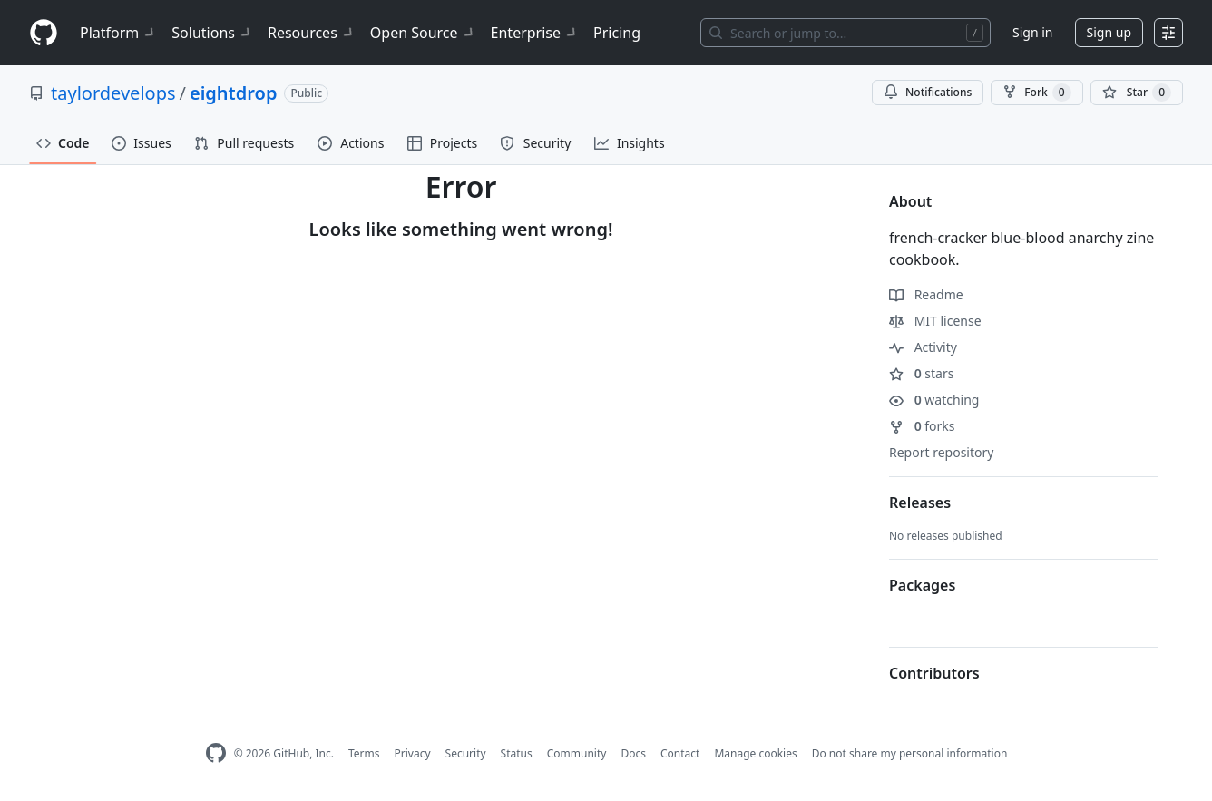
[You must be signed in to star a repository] (1136, 92)
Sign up (1109, 32)
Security (465, 753)
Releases (920, 503)
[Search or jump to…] (845, 32)
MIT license (935, 320)
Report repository (941, 452)
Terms (364, 753)
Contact (679, 753)
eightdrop (233, 93)
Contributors (934, 673)
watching (934, 399)
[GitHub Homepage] (216, 753)
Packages (922, 585)
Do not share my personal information (910, 753)
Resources (312, 33)
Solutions (212, 33)
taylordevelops (113, 93)
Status (517, 753)
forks (922, 426)
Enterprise (535, 33)
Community (577, 753)
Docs (633, 753)
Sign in (1032, 32)
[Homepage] (43, 33)
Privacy (413, 753)
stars (921, 373)
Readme (926, 294)
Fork (1036, 92)
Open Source (423, 33)
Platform (118, 33)
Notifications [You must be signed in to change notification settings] (928, 92)
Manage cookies (755, 753)
